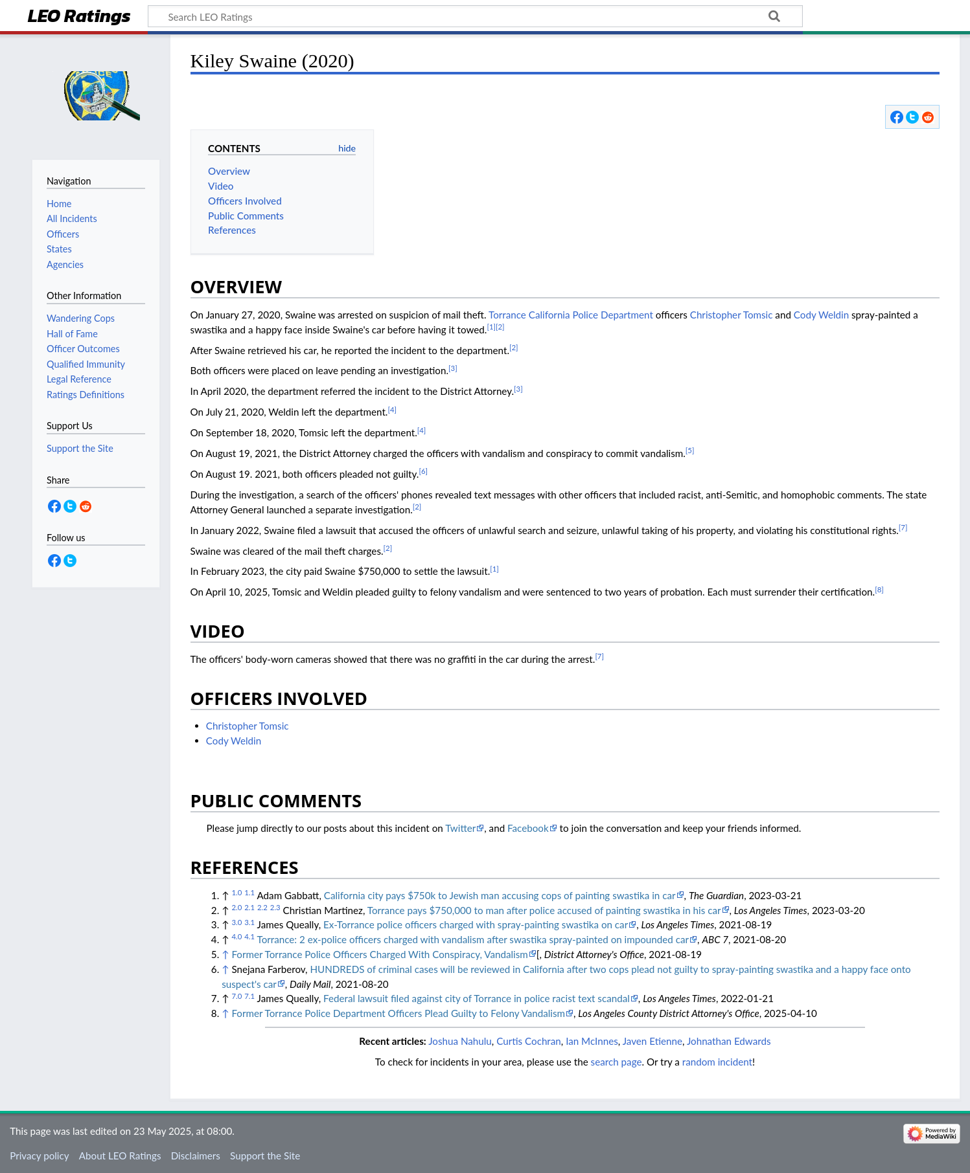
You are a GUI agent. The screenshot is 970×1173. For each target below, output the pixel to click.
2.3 (275, 907)
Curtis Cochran (528, 1041)
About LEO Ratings (120, 1155)
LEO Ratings (79, 17)
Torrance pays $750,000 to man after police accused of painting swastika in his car (544, 910)
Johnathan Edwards (729, 1041)
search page (616, 1061)
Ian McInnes (592, 1041)
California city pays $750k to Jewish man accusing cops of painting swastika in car (500, 895)
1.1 (249, 892)
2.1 (249, 907)
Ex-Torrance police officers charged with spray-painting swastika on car (475, 924)
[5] (690, 450)
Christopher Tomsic (731, 314)
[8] (879, 589)
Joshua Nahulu (460, 1041)
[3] (452, 368)
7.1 (249, 996)
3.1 (249, 922)
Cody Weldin (821, 314)
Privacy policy (39, 1155)
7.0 (236, 996)
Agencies (65, 264)
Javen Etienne (652, 1041)
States (59, 248)
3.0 (236, 922)
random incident (717, 1061)
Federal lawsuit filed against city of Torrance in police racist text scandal (476, 998)
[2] (500, 326)
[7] (903, 527)
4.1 (249, 936)
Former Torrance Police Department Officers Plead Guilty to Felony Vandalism (398, 1013)
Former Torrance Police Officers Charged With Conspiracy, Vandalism (379, 954)
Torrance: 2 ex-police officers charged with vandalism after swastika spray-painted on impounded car (473, 939)
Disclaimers (195, 1155)
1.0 (236, 892)
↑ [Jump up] (225, 954)
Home (59, 203)
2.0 (236, 907)
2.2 (262, 907)
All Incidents (72, 218)
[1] (491, 326)
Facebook (528, 828)
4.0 (236, 936)
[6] (423, 471)
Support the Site (265, 1155)
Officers (63, 234)
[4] (392, 409)
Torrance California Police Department (571, 314)
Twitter (460, 828)
